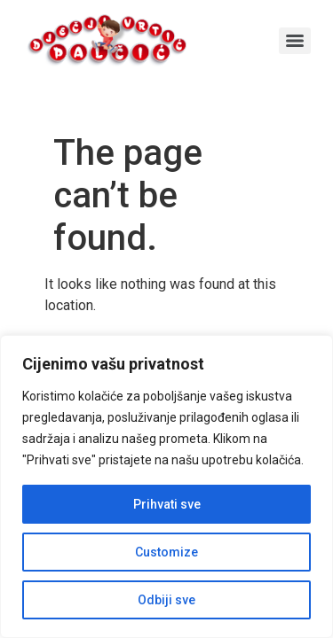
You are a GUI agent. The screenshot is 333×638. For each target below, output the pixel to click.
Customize (166, 552)
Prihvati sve (167, 504)
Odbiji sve (166, 600)
